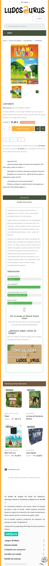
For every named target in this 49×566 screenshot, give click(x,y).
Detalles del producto (24, 202)
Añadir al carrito (23, 129)
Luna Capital (31, 453)
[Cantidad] (5, 128)
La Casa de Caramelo (34, 416)
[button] (24, 354)
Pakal (7, 416)
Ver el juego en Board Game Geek (24, 317)
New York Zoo (10, 453)
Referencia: (7, 108)
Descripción (24, 198)
